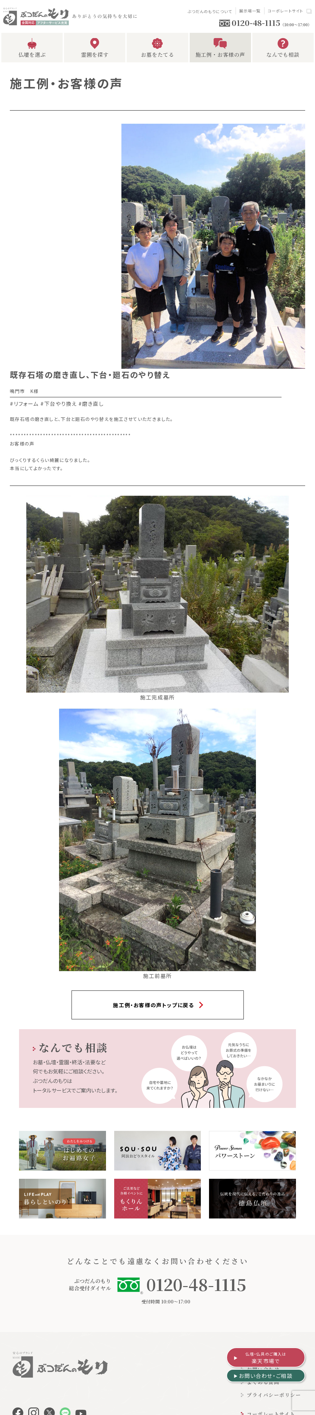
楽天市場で (265, 1358)
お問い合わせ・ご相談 (265, 1376)
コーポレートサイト (286, 10)
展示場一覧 (250, 10)
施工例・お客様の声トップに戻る (153, 1005)
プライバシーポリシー (274, 1394)
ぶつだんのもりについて (209, 11)
